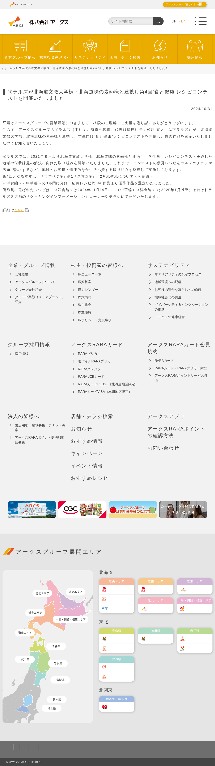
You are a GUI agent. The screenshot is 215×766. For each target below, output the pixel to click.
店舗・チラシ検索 (125, 57)
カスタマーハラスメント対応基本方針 (145, 747)
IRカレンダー (88, 289)
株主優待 (84, 312)
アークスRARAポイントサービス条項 (181, 378)
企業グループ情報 (20, 57)
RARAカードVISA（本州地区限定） (105, 391)
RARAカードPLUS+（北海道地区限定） (108, 384)
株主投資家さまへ (55, 57)
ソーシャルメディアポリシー (87, 747)
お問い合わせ (163, 448)
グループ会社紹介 (28, 289)
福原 (193, 608)
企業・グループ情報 (31, 265)
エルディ (118, 608)
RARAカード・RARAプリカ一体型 (181, 368)
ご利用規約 (51, 747)
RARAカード (164, 360)
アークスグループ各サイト (177, 4)
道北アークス (160, 608)
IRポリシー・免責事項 (94, 320)
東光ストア (119, 599)
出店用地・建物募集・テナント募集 (40, 428)
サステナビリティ (90, 57)
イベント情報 (87, 465)
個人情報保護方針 (23, 747)
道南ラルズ (158, 589)
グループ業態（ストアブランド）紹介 (40, 299)
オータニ (118, 706)
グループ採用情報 (29, 344)
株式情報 (84, 297)
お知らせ (160, 57)
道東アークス (199, 589)
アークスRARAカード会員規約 (178, 348)
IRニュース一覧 (89, 274)
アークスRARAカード (97, 344)
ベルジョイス (121, 648)
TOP (8, 68)
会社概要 (21, 274)
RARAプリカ (87, 353)
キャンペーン (87, 453)
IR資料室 (84, 282)
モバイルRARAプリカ (94, 361)
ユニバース (119, 638)
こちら (22, 210)
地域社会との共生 (168, 297)
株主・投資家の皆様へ (97, 265)
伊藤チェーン (121, 667)
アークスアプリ (166, 416)
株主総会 (84, 305)
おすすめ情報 (87, 441)
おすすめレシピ (90, 478)
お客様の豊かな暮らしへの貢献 (178, 289)
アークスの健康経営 (170, 317)
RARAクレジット (91, 369)
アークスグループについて (35, 282)
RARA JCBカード (91, 376)
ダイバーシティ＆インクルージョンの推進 (181, 307)
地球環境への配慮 (168, 282)
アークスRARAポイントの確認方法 (176, 432)
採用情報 (195, 57)
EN (184, 21)
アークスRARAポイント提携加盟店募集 (39, 440)
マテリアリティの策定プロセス (178, 274)
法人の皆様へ (23, 416)
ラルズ (116, 589)
